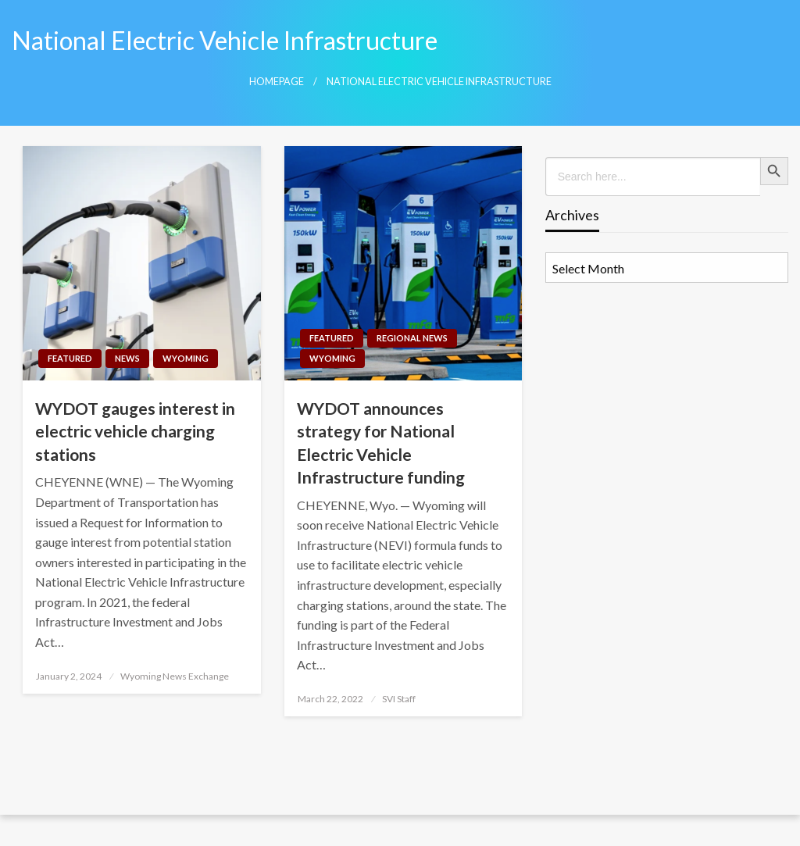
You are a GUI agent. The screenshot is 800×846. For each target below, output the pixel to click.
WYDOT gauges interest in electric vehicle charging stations (135, 431)
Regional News (412, 338)
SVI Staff (399, 699)
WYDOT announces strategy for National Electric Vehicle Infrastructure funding (381, 442)
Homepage (276, 81)
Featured (70, 358)
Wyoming (185, 358)
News (127, 358)
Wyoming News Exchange (174, 676)
